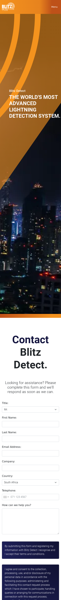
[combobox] (6, 497)
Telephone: (9, 490)
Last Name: (9, 432)
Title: (5, 403)
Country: (7, 476)
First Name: (9, 417)
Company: (8, 461)
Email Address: (11, 446)
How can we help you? (16, 505)
